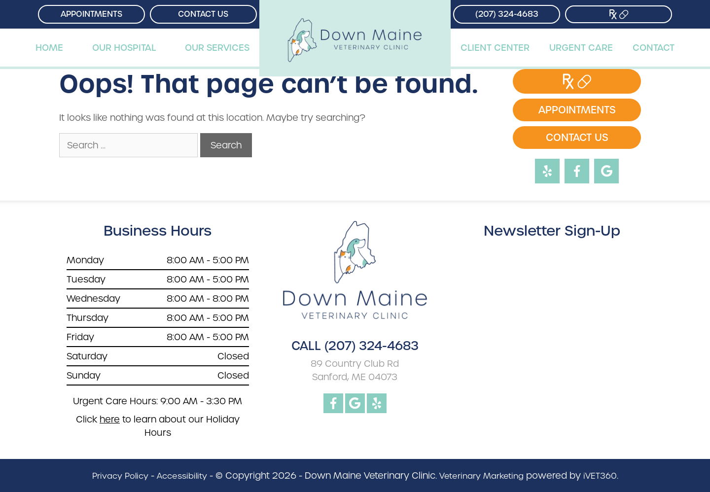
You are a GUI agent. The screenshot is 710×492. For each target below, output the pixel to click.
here (110, 419)
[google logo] (355, 403)
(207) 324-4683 (506, 14)
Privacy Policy (120, 476)
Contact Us (203, 14)
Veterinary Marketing (481, 476)
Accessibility (182, 476)
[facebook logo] (333, 403)
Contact (653, 47)
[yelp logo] (377, 403)
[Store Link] (618, 14)
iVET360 (600, 476)
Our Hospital (124, 47)
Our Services (217, 47)
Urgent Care (581, 47)
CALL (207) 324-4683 (355, 346)
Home (49, 47)
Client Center (495, 47)
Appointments (91, 14)
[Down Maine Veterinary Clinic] (355, 14)
